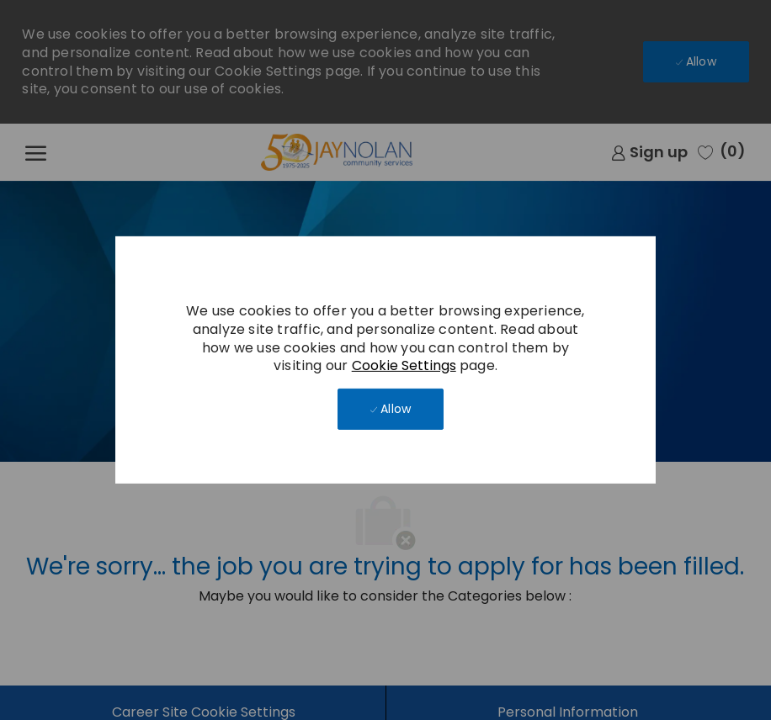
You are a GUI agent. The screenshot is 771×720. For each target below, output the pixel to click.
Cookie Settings (404, 365)
